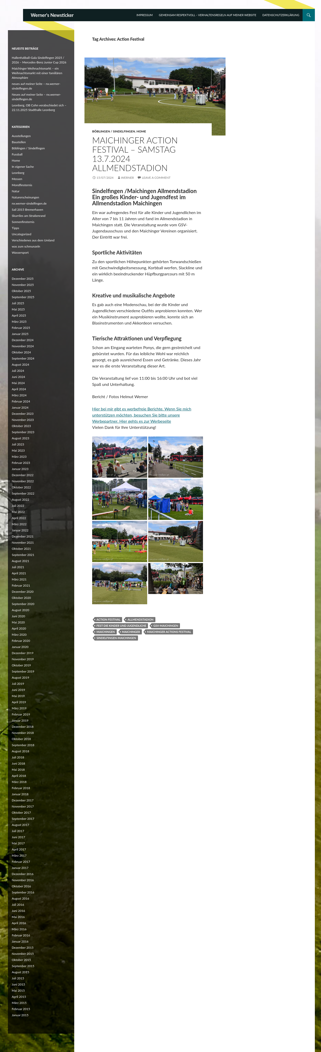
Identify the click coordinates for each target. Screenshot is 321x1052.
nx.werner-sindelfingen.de (29, 203)
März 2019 (19, 708)
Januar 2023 (20, 469)
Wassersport (20, 252)
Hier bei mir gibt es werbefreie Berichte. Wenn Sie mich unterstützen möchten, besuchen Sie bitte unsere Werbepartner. (141, 414)
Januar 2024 (20, 407)
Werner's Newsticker (52, 15)
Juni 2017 (18, 837)
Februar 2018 (21, 788)
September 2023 (23, 432)
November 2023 (23, 420)
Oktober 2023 (21, 426)
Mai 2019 (18, 696)
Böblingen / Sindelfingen (113, 131)
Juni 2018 (18, 763)
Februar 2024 (21, 401)
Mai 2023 (18, 450)
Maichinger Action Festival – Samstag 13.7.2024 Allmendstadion (135, 154)
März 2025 (19, 321)
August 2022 (20, 499)
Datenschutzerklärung (280, 15)
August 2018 (20, 751)
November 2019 (23, 659)
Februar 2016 (21, 935)
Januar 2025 (20, 334)
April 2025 (19, 315)
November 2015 (23, 954)
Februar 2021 (21, 585)
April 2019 (19, 702)
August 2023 (20, 438)
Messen (17, 179)
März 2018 (19, 782)
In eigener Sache (23, 167)
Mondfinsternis (22, 185)
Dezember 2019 (23, 653)
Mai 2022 (18, 512)
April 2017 (19, 849)
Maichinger (131, 631)
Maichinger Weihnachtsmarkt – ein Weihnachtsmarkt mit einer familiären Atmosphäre (37, 73)
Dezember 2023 (23, 414)
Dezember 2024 (23, 340)
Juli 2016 (18, 904)
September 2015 (23, 966)
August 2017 (20, 825)
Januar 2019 (20, 720)
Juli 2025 (18, 303)
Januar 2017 (20, 868)
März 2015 (19, 1003)
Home (141, 131)
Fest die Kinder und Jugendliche (121, 625)
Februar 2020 (21, 641)
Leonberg (18, 173)
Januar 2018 (20, 794)
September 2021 (23, 555)
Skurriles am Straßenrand (29, 216)
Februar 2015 (21, 1009)
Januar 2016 (20, 941)
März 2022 (19, 524)
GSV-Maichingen (165, 625)
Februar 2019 (21, 714)
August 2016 (20, 898)
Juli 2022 (18, 506)
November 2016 (23, 880)
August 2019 (20, 677)
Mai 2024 (18, 383)
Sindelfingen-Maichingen (116, 638)
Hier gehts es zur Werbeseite (145, 421)
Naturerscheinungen (25, 197)
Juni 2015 (18, 984)
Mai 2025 (18, 309)
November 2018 (23, 733)
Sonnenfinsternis (23, 222)
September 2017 (23, 819)
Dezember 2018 (23, 727)
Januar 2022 (20, 530)
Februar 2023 (21, 463)
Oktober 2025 (21, 291)
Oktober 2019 (21, 665)
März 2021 (19, 579)
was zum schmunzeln (26, 246)
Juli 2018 (18, 757)
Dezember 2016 (23, 874)
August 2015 (20, 972)
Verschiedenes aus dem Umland (33, 240)
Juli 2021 (18, 567)
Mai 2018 (18, 769)
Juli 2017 (18, 831)
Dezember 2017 (23, 800)
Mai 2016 (18, 917)
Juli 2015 (18, 978)
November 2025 (23, 285)
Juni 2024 (18, 377)
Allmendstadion (140, 619)
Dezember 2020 (23, 592)
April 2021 (19, 573)
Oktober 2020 (21, 598)
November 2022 (23, 481)
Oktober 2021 (21, 549)
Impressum (144, 15)
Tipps (15, 228)
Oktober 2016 (21, 886)
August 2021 (20, 561)
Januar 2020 (20, 647)
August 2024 (20, 364)
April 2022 (19, 518)
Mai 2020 (18, 622)
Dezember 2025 (23, 279)
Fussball (17, 154)
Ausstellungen (21, 136)
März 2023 (19, 456)
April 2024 (19, 389)
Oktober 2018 (21, 739)
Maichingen (106, 631)
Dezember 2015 (23, 947)
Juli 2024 (18, 371)
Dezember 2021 (23, 536)
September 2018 (23, 745)
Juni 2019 (18, 690)
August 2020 (20, 610)
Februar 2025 (21, 328)
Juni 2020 (18, 616)
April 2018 (19, 776)
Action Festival (108, 619)
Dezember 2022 (23, 475)
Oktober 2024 (21, 352)
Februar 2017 (21, 862)
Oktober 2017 (21, 812)
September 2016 (23, 892)
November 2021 (23, 542)
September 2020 (23, 604)
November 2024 (23, 346)
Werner (127, 178)
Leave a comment (156, 178)
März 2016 (19, 929)
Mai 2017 (18, 843)
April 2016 (19, 923)
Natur (15, 191)
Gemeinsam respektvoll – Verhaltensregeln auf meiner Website (207, 15)
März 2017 (19, 855)
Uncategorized (21, 234)
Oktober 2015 (21, 960)
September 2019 (23, 671)
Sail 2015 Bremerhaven (27, 209)
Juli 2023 (18, 444)
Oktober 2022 (21, 487)
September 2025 (23, 297)
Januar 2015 (20, 1015)
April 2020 (19, 628)
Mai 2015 (18, 990)
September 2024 (23, 358)
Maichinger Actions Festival (169, 631)
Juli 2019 (18, 684)
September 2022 (23, 493)
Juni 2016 (18, 911)
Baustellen (19, 142)
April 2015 (19, 997)
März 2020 (19, 634)
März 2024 (19, 395)
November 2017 (23, 806)
